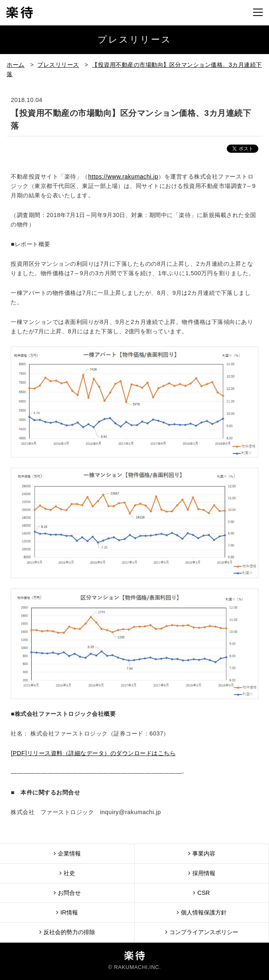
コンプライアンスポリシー (201, 931)
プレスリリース (58, 64)
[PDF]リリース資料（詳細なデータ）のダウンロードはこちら (93, 753)
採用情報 (201, 872)
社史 (67, 872)
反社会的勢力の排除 (67, 931)
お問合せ (67, 892)
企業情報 (67, 853)
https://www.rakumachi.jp (123, 176)
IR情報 (67, 912)
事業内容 (201, 853)
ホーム (16, 64)
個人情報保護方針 (202, 912)
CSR (201, 892)
